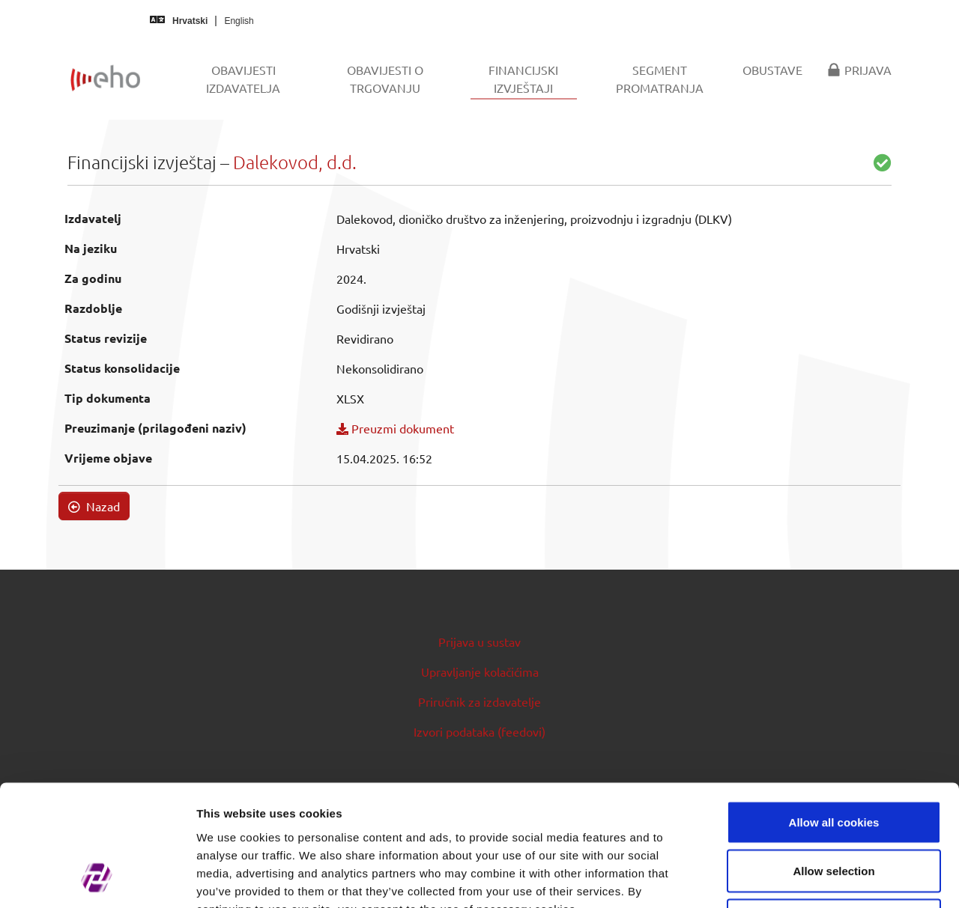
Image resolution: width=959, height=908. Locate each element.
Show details (786, 878)
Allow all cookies (834, 711)
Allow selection (833, 761)
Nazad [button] (94, 506)
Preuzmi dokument (395, 428)
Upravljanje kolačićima (480, 671)
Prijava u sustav (479, 641)
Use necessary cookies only (834, 809)
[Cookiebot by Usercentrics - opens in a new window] (97, 879)
